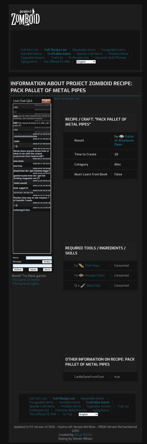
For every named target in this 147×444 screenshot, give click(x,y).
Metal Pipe (94, 286)
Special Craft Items (90, 54)
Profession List (79, 58)
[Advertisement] (72, 38)
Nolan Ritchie (83, 435)
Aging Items (29, 62)
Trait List (57, 58)
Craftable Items (59, 54)
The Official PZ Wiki (56, 62)
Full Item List (29, 50)
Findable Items (118, 54)
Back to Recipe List (66, 99)
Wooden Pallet (95, 275)
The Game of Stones (26, 280)
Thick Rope (92, 266)
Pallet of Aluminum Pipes (124, 140)
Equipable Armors (33, 58)
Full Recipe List (55, 50)
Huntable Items (31, 54)
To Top (67, 414)
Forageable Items (113, 50)
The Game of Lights (25, 284)
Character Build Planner (110, 58)
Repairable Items (84, 50)
